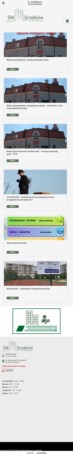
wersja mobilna (41, 453)
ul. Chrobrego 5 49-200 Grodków (35, 3)
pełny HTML (30, 453)
